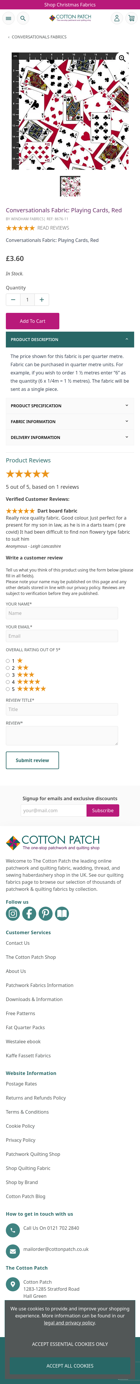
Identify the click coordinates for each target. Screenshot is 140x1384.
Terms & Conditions (27, 1112)
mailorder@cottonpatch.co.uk (56, 1249)
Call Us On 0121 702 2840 (51, 1228)
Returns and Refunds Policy (36, 1098)
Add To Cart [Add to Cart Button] (32, 321)
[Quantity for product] (27, 300)
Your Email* (62, 633)
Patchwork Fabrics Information (39, 985)
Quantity (16, 287)
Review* (62, 732)
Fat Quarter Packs (25, 1027)
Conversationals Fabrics (39, 37)
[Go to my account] (117, 18)
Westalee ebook (23, 1041)
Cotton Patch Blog (25, 1196)
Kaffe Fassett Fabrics (28, 1055)
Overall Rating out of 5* (33, 649)
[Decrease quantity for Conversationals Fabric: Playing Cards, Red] (13, 300)
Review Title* (62, 706)
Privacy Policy (20, 1140)
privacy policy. (87, 587)
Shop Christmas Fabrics (70, 4)
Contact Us (18, 943)
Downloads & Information (34, 999)
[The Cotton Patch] (70, 18)
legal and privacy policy (69, 1322)
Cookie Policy (20, 1126)
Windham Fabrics (27, 218)
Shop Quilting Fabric (28, 1168)
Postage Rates (21, 1084)
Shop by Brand (22, 1182)
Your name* (62, 610)
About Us (16, 971)
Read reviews (53, 228)
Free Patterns (20, 1013)
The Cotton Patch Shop (31, 957)
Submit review (32, 760)
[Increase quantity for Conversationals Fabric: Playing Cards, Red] (41, 300)
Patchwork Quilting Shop (33, 1154)
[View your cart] (131, 18)
